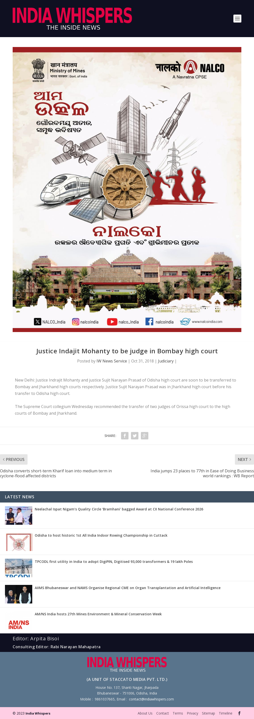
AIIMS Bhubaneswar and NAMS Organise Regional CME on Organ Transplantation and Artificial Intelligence (128, 587)
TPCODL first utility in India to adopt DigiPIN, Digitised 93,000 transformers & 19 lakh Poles (114, 561)
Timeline (225, 713)
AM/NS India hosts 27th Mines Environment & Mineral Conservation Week (98, 614)
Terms (178, 713)
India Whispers (38, 713)
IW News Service (111, 361)
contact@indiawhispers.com (151, 699)
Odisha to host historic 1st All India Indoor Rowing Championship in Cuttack (101, 535)
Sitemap (208, 713)
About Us (145, 713)
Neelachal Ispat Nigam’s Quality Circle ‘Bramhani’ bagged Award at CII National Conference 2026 (119, 509)
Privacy (192, 713)
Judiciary (166, 361)
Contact (162, 713)
